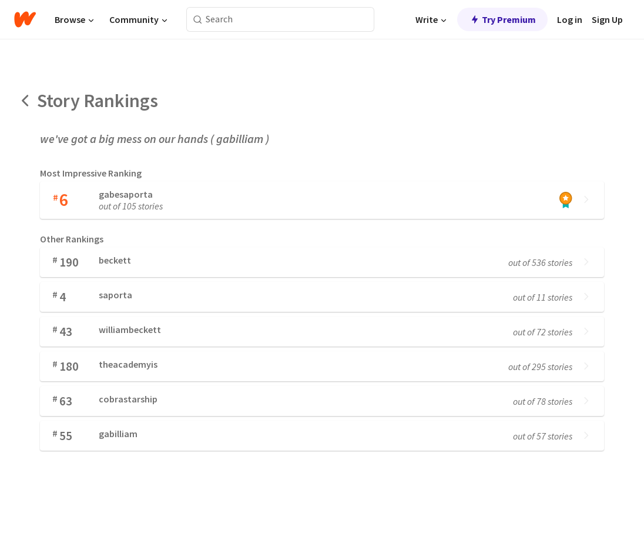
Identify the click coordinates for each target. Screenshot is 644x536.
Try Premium (502, 19)
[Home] (25, 19)
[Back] (25, 100)
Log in (569, 19)
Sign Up (607, 19)
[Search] (197, 20)
